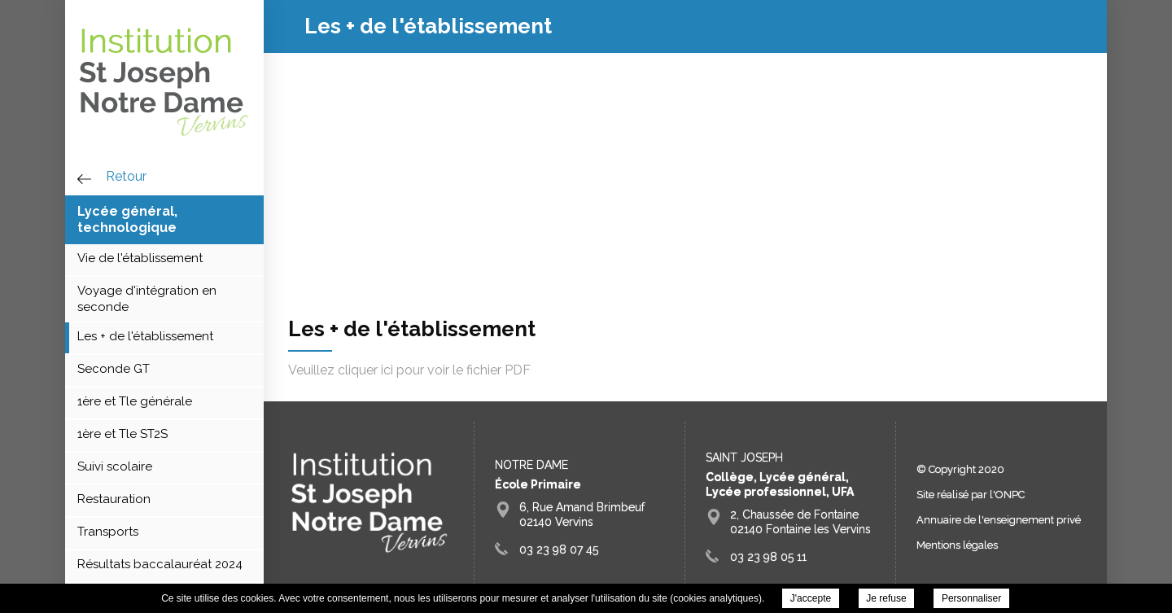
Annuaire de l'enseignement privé (998, 520)
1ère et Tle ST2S (122, 434)
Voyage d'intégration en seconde (146, 298)
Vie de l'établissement (140, 258)
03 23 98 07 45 (558, 549)
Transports (107, 531)
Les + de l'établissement (145, 336)
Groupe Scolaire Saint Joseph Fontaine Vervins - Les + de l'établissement (164, 81)
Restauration (114, 499)
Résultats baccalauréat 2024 (160, 564)
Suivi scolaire (114, 466)
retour (126, 176)
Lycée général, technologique (127, 219)
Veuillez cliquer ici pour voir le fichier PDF (409, 370)
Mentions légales (957, 545)
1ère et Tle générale (134, 401)
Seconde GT (113, 368)
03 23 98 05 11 (768, 556)
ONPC (1010, 494)
